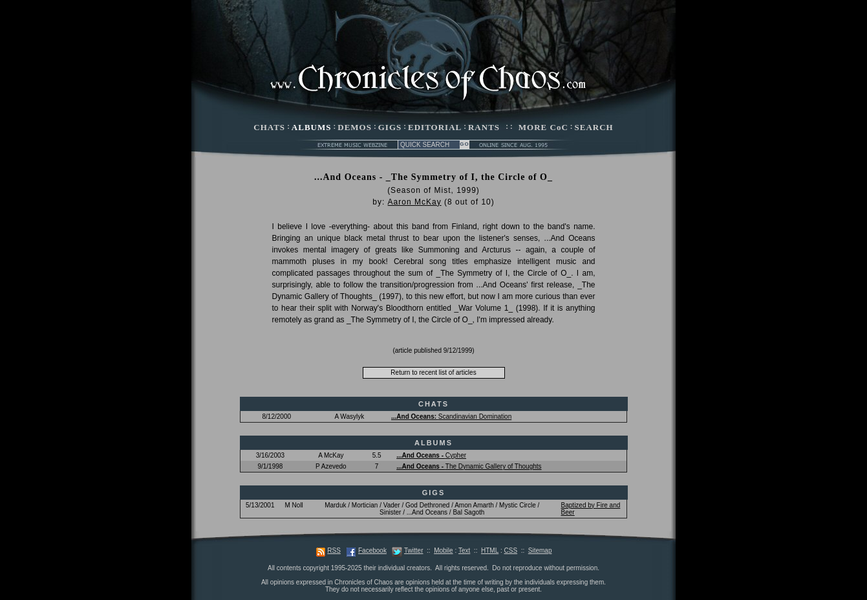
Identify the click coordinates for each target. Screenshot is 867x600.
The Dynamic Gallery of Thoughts (468, 466)
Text (464, 550)
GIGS (390, 127)
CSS (511, 550)
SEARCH (594, 127)
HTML (489, 550)
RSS (334, 550)
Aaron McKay (415, 201)
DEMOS (354, 127)
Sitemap (540, 550)
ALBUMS (312, 127)
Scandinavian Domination (451, 416)
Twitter (413, 550)
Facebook (372, 550)
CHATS (269, 127)
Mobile (443, 550)
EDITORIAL (435, 127)
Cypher (431, 455)
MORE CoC (543, 127)
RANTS (484, 127)
